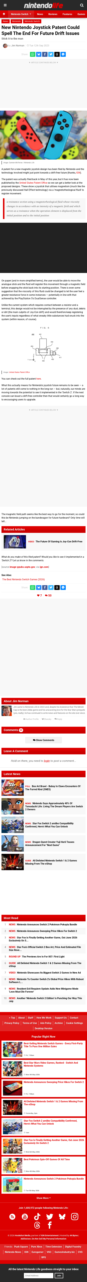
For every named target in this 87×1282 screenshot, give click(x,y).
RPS (43, 1257)
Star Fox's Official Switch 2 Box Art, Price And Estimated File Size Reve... (45, 949)
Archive (59, 1023)
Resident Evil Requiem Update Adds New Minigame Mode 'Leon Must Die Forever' (43, 990)
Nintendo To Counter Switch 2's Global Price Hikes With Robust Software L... (46, 981)
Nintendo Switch (32, 21)
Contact (74, 1017)
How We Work (44, 1017)
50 (50, 595)
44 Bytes (74, 1235)
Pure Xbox (36, 1246)
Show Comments (43, 740)
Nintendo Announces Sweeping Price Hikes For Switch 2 (43, 931)
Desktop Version (43, 1028)
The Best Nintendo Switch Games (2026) (23, 579)
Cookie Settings (74, 1023)
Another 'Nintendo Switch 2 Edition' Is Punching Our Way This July (45, 1000)
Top (12, 1017)
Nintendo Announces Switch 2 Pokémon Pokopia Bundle (43, 924)
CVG (80, 1252)
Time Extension (53, 1246)
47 (19, 830)
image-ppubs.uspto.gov (22, 567)
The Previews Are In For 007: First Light (36, 956)
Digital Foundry (73, 1246)
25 (19, 812)
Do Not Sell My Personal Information (49, 1239)
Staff (30, 1017)
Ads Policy (45, 1023)
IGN (78, 172)
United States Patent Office (33, 182)
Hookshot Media (22, 1235)
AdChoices (26, 1239)
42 (19, 793)
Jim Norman (17, 45)
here (38, 378)
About (21, 1017)
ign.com (44, 567)
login (47, 761)
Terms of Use (30, 1023)
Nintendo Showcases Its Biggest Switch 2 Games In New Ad (45, 972)
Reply (58, 719)
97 (19, 867)
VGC (49, 1252)
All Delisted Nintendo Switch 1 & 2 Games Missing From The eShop (45, 965)
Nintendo (16, 21)
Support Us (61, 1017)
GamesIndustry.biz (65, 1252)
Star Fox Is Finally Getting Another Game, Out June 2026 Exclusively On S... (43, 939)
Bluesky (46, 719)
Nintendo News (13, 1252)
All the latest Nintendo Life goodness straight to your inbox (43, 1269)
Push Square (21, 1246)
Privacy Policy (11, 1023)
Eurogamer (38, 1252)
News (5, 21)
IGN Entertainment (50, 1235)
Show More (44, 1198)
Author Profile (31, 719)
